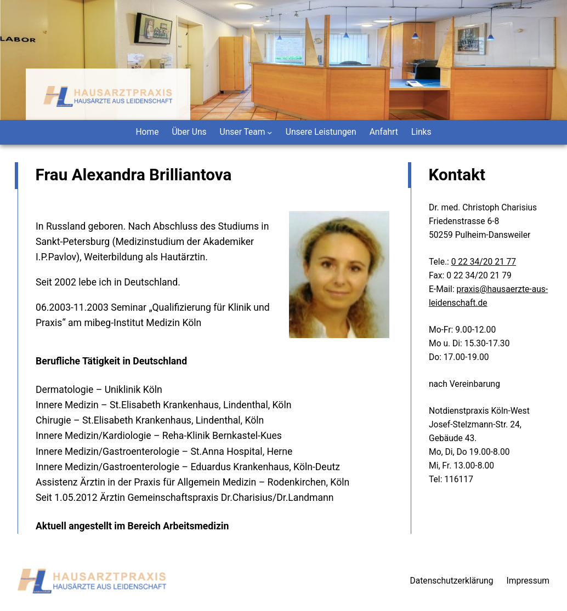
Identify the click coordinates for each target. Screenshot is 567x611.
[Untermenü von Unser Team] (269, 132)
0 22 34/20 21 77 (483, 262)
